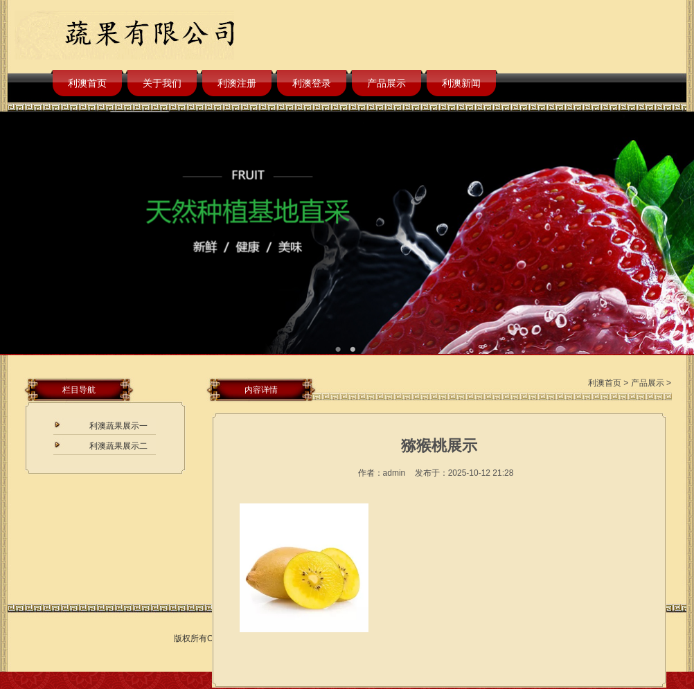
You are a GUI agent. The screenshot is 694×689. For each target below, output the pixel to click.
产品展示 (386, 83)
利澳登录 (311, 83)
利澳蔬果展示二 (118, 446)
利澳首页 (87, 83)
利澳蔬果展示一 (118, 426)
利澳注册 (236, 83)
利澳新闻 (461, 83)
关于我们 (162, 83)
